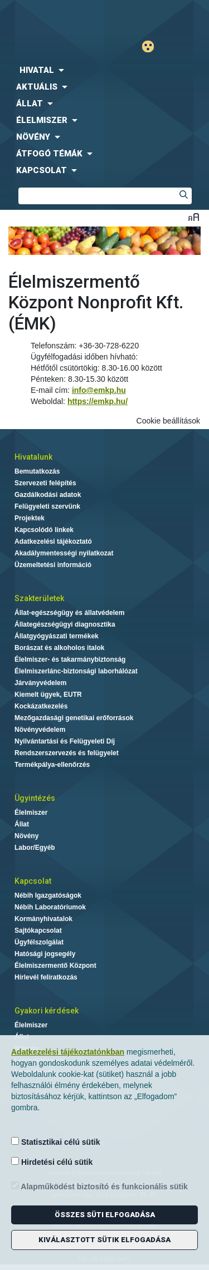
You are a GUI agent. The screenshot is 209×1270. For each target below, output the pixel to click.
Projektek (29, 518)
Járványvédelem (40, 683)
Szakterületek (39, 598)
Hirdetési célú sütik (52, 1161)
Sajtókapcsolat (38, 930)
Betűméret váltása (194, 217)
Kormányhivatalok (43, 919)
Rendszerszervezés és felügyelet (66, 753)
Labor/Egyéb (34, 847)
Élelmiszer (30, 812)
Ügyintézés (34, 798)
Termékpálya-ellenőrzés (52, 765)
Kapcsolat (32, 881)
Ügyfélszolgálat (39, 942)
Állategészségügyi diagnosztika (64, 624)
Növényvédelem (39, 730)
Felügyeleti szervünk (47, 506)
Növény (26, 836)
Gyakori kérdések (46, 1010)
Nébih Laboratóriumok (50, 907)
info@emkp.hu (99, 390)
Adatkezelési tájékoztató (53, 541)
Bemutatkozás (37, 471)
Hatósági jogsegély (44, 954)
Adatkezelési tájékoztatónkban (67, 1051)
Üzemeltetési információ (52, 565)
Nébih (52, 17)
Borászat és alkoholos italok (59, 648)
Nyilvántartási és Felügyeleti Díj (64, 741)
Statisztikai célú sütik (55, 1141)
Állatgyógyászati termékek (56, 636)
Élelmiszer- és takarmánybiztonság (69, 659)
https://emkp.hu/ (97, 401)
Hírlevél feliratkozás (45, 977)
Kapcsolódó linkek (44, 530)
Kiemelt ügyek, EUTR (48, 694)
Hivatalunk (33, 456)
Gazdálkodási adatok (47, 495)
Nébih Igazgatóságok (47, 895)
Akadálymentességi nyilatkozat (63, 553)
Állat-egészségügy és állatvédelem (69, 613)
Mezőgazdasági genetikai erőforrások (73, 718)
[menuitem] (104, 70)
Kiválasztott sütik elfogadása (104, 1239)
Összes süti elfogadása (105, 1214)
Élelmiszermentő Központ (55, 965)
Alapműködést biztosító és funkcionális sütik (99, 1186)
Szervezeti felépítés (45, 483)
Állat (21, 824)
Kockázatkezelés (40, 706)
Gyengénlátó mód (152, 46)
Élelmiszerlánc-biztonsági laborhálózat (76, 671)
